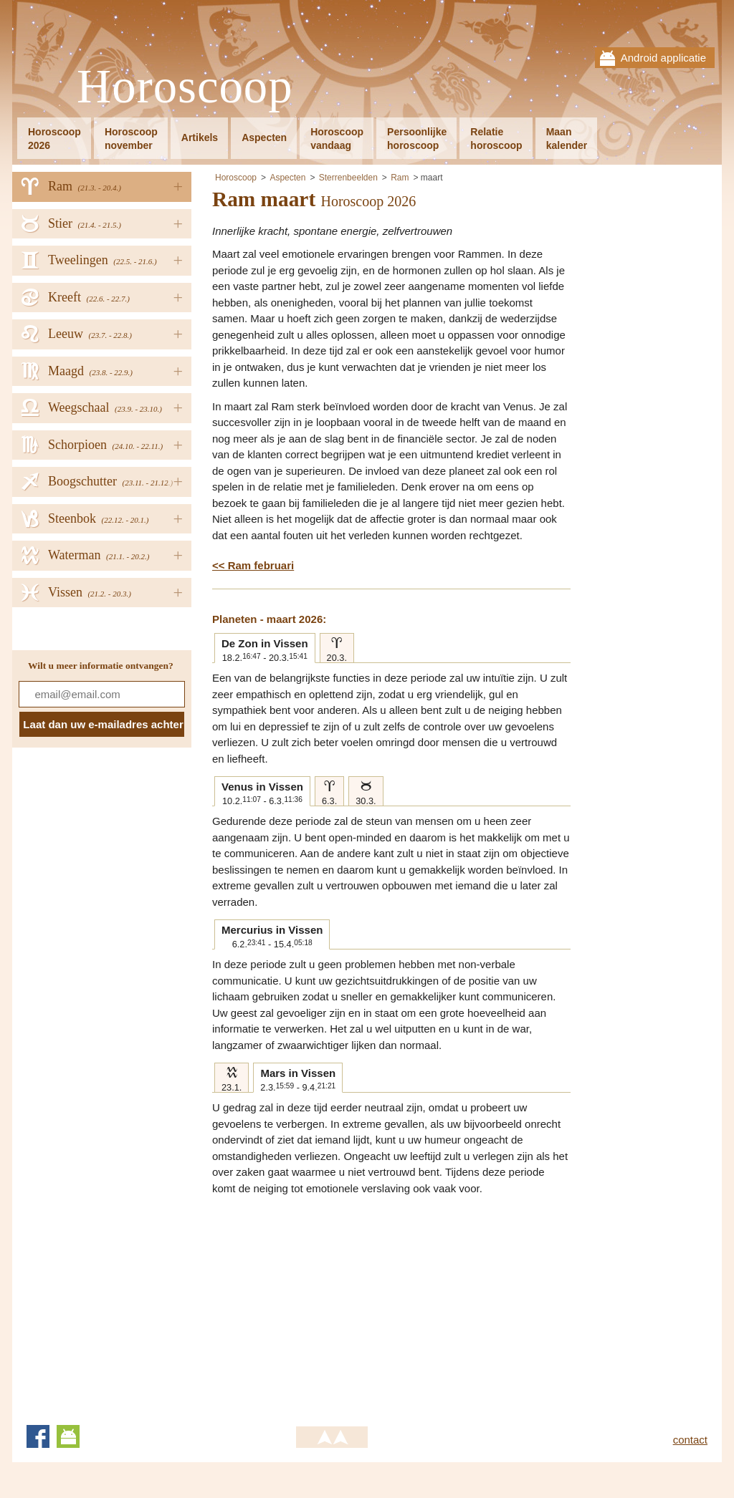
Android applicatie (663, 58)
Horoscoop (185, 87)
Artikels (199, 137)
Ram (400, 178)
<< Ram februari (253, 565)
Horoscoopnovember (131, 138)
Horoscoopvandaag (336, 138)
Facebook (38, 1436)
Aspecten (264, 137)
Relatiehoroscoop (496, 138)
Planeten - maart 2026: (269, 619)
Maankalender (567, 138)
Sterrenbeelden (348, 178)
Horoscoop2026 (54, 138)
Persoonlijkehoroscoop (417, 138)
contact (690, 1440)
